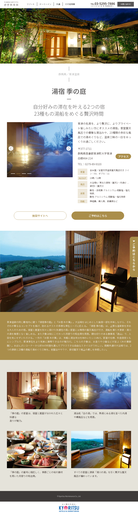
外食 (58, 4)
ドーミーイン (45, 4)
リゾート (31, 4)
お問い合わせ (126, 4)
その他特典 (70, 4)
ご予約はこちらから (134, 257)
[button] (13, 173)
